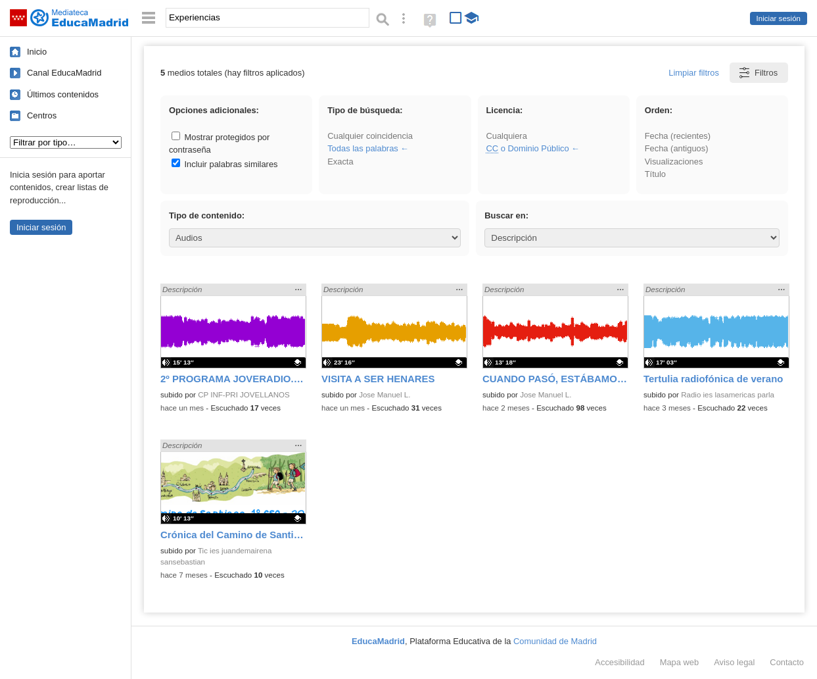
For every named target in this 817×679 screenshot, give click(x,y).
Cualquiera (506, 136)
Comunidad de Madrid (555, 641)
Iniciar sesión (779, 18)
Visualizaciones (674, 161)
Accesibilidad (619, 662)
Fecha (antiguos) (677, 148)
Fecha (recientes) (678, 136)
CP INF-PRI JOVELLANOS (244, 395)
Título (655, 174)
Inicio (37, 52)
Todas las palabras (362, 148)
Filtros (757, 73)
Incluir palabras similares (225, 164)
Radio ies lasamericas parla (727, 395)
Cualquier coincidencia (370, 136)
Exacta (340, 161)
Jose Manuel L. (384, 395)
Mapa (679, 662)
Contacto (787, 662)
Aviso (734, 662)
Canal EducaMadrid (64, 73)
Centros (42, 115)
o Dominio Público (527, 148)
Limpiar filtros (693, 73)
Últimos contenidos (63, 94)
